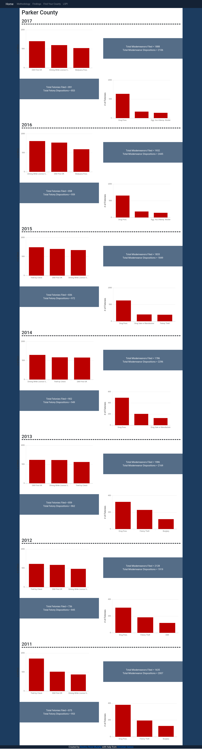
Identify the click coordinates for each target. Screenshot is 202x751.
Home (9, 4)
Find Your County (52, 4)
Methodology (23, 4)
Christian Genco (125, 747)
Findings (36, 4)
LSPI (65, 4)
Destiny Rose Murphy (91, 747)
